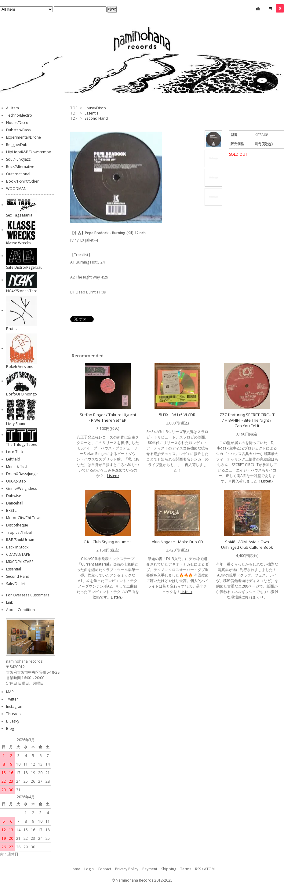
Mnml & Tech (17, 466)
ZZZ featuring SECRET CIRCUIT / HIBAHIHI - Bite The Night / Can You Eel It (247, 420)
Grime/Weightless (21, 488)
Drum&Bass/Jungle (22, 473)
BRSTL (11, 510)
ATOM (209, 869)
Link (9, 602)
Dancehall (14, 503)
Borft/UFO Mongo (21, 394)
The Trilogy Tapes (21, 444)
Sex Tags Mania (19, 215)
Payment (149, 869)
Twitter (12, 699)
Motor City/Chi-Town (24, 517)
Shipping (168, 869)
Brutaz (11, 328)
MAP (10, 691)
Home (75, 869)
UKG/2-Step (16, 481)
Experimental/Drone (23, 137)
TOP (74, 108)
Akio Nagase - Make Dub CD (177, 541)
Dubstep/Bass (18, 130)
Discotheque (17, 525)
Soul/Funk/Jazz (18, 159)
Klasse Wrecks (18, 243)
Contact (104, 869)
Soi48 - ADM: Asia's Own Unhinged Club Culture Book (247, 544)
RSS (198, 869)
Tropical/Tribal (19, 532)
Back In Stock (17, 547)
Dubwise (13, 495)
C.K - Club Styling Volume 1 (108, 541)
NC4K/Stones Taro (22, 290)
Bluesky (12, 721)
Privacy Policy (126, 869)
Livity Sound (16, 423)
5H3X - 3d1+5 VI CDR (177, 414)
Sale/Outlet (15, 583)
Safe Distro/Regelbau (24, 267)
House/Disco (95, 108)
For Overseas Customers (27, 595)
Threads (13, 713)
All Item (12, 108)
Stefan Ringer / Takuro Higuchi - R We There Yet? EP (108, 417)
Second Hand (96, 118)
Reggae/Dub (16, 144)
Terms (185, 869)
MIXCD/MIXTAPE (19, 561)
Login (89, 869)
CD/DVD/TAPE (18, 554)
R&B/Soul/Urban (20, 539)
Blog (10, 728)
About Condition (20, 609)
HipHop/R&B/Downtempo (28, 152)
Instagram (15, 706)
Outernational (18, 174)
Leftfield (13, 459)
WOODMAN (16, 188)
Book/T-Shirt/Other (22, 181)
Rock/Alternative (20, 166)
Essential (92, 113)
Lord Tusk (14, 451)
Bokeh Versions (19, 366)
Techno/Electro (19, 115)
